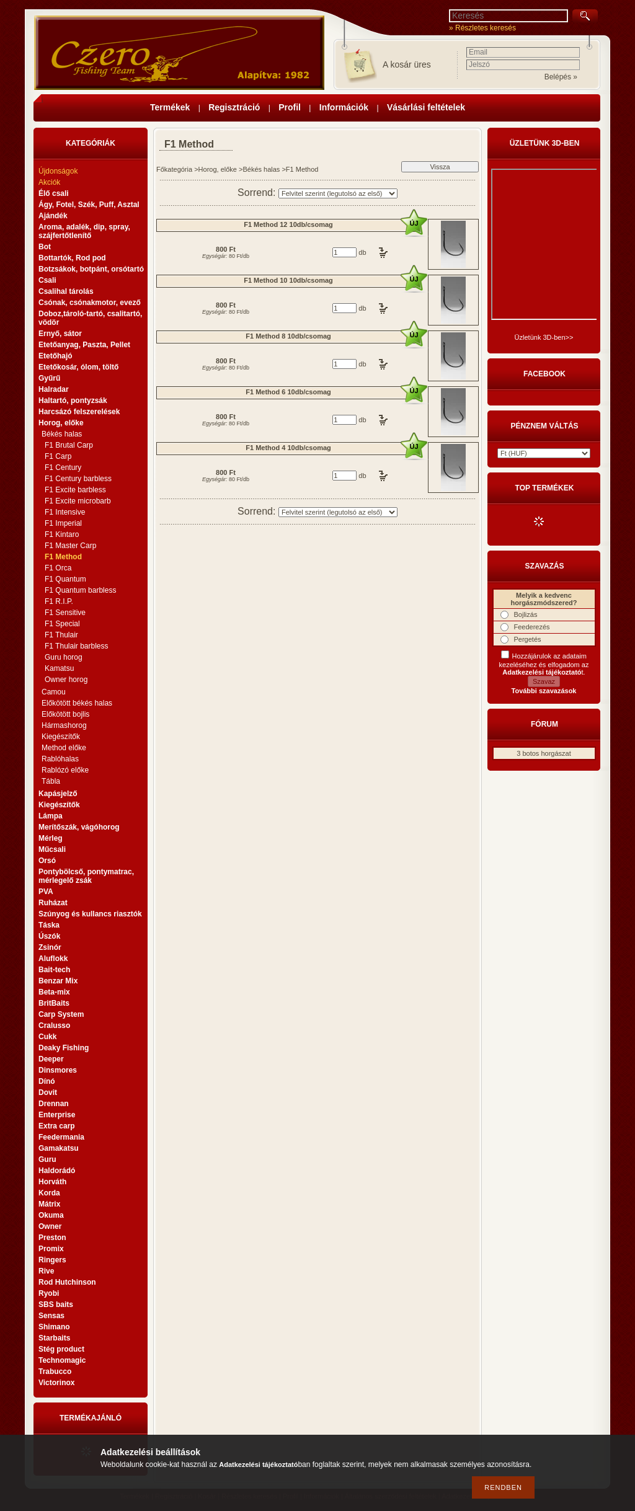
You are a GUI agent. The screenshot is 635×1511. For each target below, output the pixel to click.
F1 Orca (58, 568)
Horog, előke (217, 169)
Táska (49, 925)
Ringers (52, 1260)
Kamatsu (59, 668)
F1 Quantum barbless (80, 590)
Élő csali (53, 193)
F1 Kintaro (62, 534)
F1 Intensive (65, 512)
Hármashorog (64, 725)
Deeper (51, 1059)
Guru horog (63, 657)
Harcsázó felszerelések (79, 411)
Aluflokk (53, 958)
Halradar (53, 389)
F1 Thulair (61, 635)
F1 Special (62, 623)
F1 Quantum (65, 579)
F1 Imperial (63, 523)
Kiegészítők (61, 736)
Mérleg (50, 838)
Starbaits (54, 1338)
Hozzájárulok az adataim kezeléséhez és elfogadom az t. (544, 664)
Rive (46, 1271)
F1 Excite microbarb (78, 501)
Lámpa (50, 816)
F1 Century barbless (78, 478)
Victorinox (56, 1382)
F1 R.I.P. (59, 601)
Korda (49, 1193)
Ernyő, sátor (60, 333)
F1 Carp (58, 456)
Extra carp (56, 1126)
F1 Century (63, 467)
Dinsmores (57, 1070)
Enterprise (56, 1114)
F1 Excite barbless (75, 489)
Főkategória (174, 169)
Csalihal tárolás (66, 291)
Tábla (51, 781)
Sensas (51, 1315)
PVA (45, 891)
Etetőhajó (55, 356)
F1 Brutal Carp (69, 445)
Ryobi (48, 1293)
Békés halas (261, 169)
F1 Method (63, 556)
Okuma (51, 1215)
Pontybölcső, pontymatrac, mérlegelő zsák (86, 876)
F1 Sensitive (65, 612)
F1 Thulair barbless (77, 646)
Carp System (61, 1014)
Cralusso (54, 1025)
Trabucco (54, 1371)
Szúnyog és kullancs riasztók (90, 914)
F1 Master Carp (70, 545)
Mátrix (49, 1204)
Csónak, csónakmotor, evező (89, 302)
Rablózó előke (65, 770)
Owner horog (66, 679)
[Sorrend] (337, 193)
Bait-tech (54, 969)
